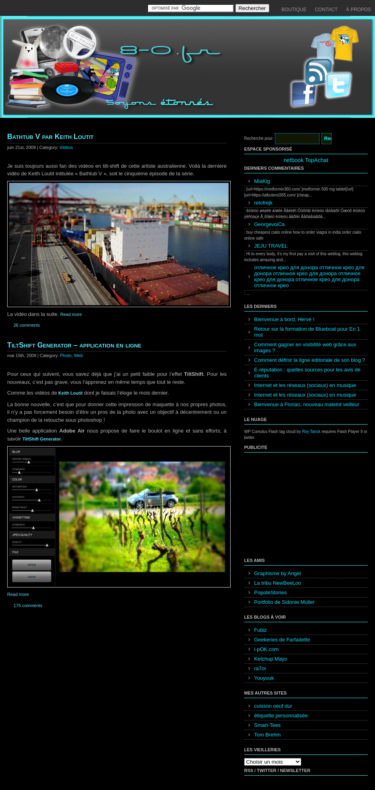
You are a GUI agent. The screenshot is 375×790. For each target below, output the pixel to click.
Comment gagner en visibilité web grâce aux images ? (305, 347)
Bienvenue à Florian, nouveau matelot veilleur (306, 404)
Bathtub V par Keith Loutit (50, 137)
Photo (66, 355)
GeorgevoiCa (269, 224)
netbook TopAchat (306, 160)
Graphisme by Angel (277, 573)
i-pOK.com (266, 649)
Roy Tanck (311, 431)
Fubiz (260, 630)
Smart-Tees (267, 725)
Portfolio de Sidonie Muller (284, 602)
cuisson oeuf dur (273, 706)
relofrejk (263, 203)
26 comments (27, 325)
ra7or (260, 668)
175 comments (28, 605)
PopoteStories (270, 592)
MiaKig (262, 181)
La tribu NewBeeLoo (277, 583)
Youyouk (264, 678)
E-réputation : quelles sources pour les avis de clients (307, 373)
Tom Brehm (267, 735)
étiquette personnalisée (281, 716)
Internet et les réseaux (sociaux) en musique (305, 385)
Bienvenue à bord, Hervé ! (284, 319)
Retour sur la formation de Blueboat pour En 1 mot (307, 332)
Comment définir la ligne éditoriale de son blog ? (309, 360)
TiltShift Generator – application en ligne (74, 345)
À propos (358, 9)
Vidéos (66, 147)
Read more (71, 314)
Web (78, 355)
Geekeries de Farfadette (282, 640)
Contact (326, 9)
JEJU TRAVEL (271, 246)
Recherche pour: (259, 138)
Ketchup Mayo (270, 659)
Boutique (294, 9)
